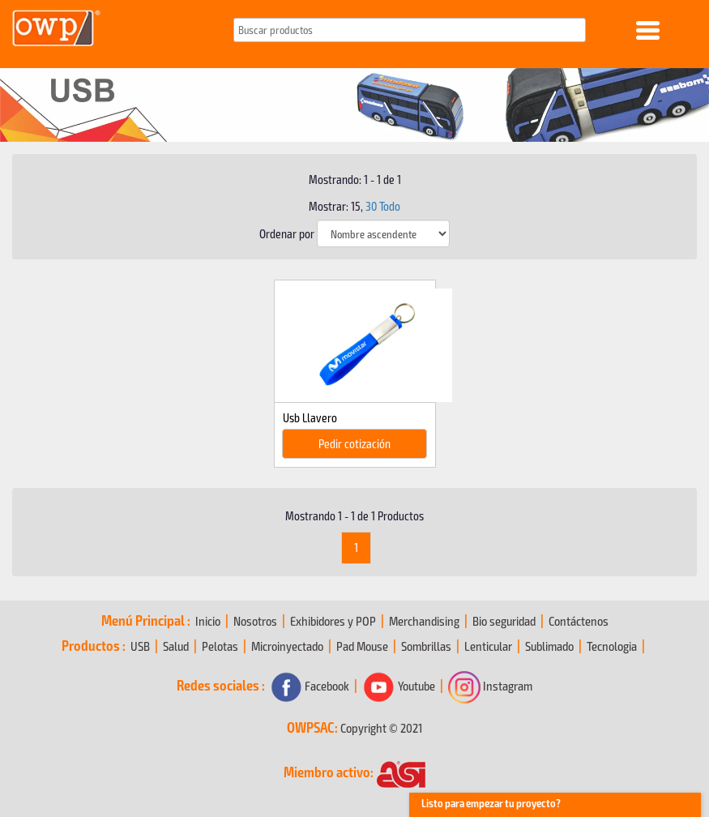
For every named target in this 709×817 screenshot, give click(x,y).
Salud (176, 645)
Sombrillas (426, 645)
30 (371, 206)
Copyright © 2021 (381, 727)
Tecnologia (612, 645)
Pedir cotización (354, 443)
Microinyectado (287, 645)
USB (140, 645)
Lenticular (488, 645)
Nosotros (255, 620)
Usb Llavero (310, 417)
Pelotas (220, 645)
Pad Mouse (362, 645)
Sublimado (549, 645)
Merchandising (424, 620)
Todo (389, 206)
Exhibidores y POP (333, 620)
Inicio (207, 620)
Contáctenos (579, 620)
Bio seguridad (504, 620)
